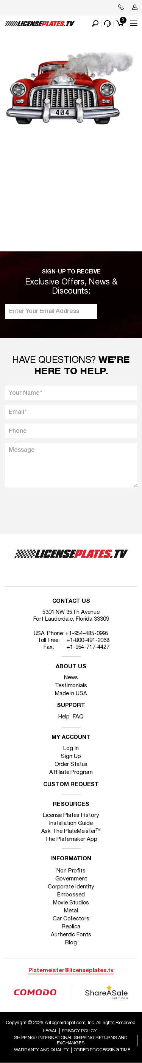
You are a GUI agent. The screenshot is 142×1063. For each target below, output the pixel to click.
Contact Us (71, 601)
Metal (71, 911)
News (71, 677)
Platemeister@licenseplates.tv (71, 971)
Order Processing (101, 1050)
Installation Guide (71, 823)
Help (64, 717)
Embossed (70, 895)
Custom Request (71, 785)
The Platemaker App (71, 839)
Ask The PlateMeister (71, 831)
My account (71, 737)
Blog (71, 942)
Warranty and (41, 1050)
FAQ (78, 717)
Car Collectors (71, 919)
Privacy (79, 1031)
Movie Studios (71, 903)
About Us (71, 667)
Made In (71, 693)
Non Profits (71, 871)
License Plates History (71, 815)
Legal (50, 1031)
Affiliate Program (70, 772)
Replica (71, 927)
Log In (70, 748)
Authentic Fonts (71, 934)
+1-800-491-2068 (88, 640)
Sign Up (71, 756)
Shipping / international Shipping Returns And (70, 1040)
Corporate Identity (71, 887)
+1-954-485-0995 (87, 633)
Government (71, 879)
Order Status (71, 764)
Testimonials (71, 685)
